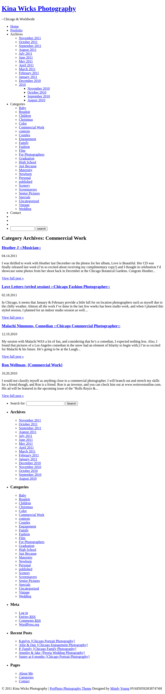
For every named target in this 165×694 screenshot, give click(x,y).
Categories (17, 104)
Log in (23, 613)
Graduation (26, 158)
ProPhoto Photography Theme (70, 688)
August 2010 (36, 100)
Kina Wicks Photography (39, 8)
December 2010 (30, 81)
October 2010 (37, 92)
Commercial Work (31, 127)
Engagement (27, 139)
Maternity (25, 170)
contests (24, 131)
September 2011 (30, 46)
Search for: (18, 403)
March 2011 (27, 69)
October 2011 (28, 42)
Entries (27, 617)
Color (23, 123)
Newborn (25, 174)
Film (22, 150)
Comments (30, 620)
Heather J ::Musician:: (21, 247)
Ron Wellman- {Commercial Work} (32, 365)
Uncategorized (29, 201)
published (25, 181)
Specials (24, 197)
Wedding (25, 209)
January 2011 (28, 77)
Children (25, 115)
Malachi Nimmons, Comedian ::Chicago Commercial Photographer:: (61, 326)
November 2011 (30, 38)
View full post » (13, 278)
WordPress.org (29, 624)
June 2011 (26, 57)
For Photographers (31, 154)
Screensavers (28, 189)
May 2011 (26, 61)
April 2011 (26, 65)
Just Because (28, 166)
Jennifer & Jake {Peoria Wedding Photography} (52, 653)
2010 (22, 84)
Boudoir (24, 112)
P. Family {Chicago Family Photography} (47, 649)
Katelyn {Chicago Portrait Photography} (47, 641)
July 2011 (25, 53)
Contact (15, 213)
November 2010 (39, 88)
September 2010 (39, 96)
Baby (22, 108)
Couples (24, 135)
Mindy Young (119, 688)
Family (24, 143)
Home (14, 26)
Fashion (24, 147)
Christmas (26, 119)
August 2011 (28, 50)
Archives (16, 34)
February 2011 (29, 73)
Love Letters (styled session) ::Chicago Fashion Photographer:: (56, 286)
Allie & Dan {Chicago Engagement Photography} (53, 645)
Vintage (24, 205)
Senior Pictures (29, 193)
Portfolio (16, 30)
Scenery (24, 185)
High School (27, 162)
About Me (26, 673)
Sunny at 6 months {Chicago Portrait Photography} (54, 656)
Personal (25, 178)
